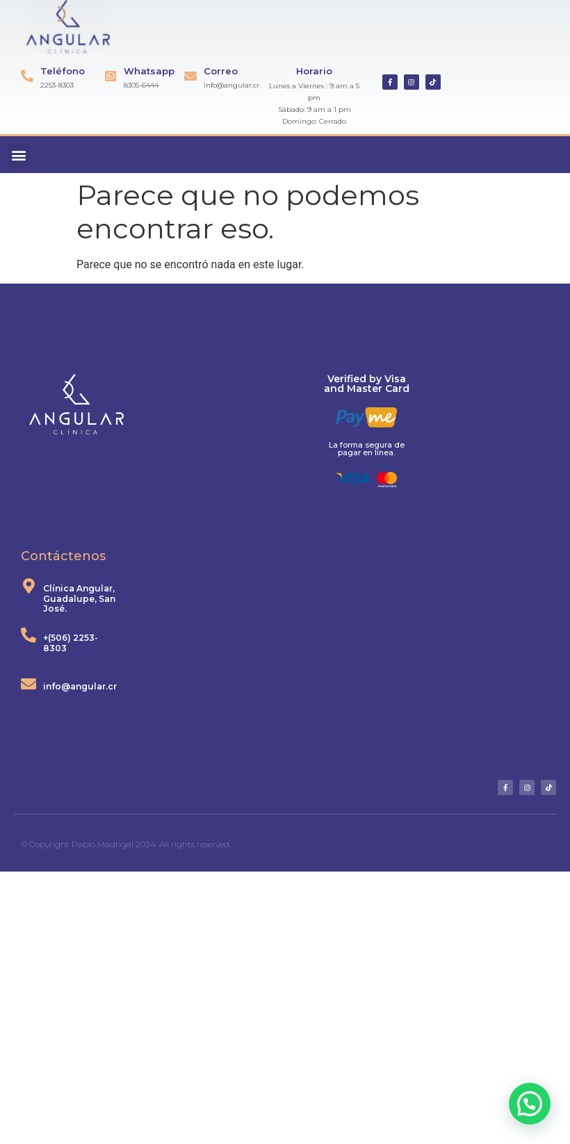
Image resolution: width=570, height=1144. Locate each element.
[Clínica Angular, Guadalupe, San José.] (28, 586)
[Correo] (190, 76)
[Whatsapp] (110, 76)
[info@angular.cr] (28, 684)
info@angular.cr (80, 686)
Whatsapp (149, 70)
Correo (221, 70)
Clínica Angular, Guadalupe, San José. (79, 598)
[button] (18, 154)
